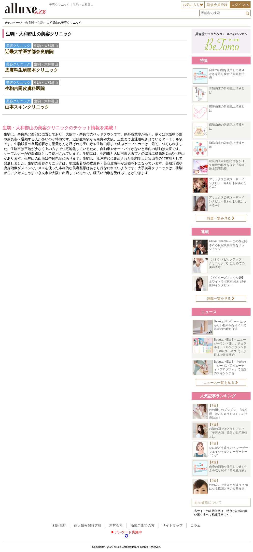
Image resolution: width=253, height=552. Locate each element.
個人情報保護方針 (87, 525)
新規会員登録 (217, 5)
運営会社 (116, 525)
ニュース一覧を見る (220, 383)
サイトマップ (172, 525)
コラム (195, 525)
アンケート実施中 (128, 532)
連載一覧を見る (221, 298)
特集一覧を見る (221, 218)
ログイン (238, 5)
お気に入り (191, 5)
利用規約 (59, 525)
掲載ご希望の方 (142, 525)
